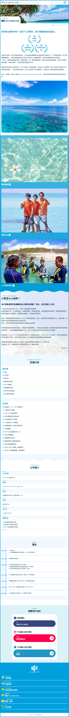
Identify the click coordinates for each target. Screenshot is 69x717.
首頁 (53, 25)
